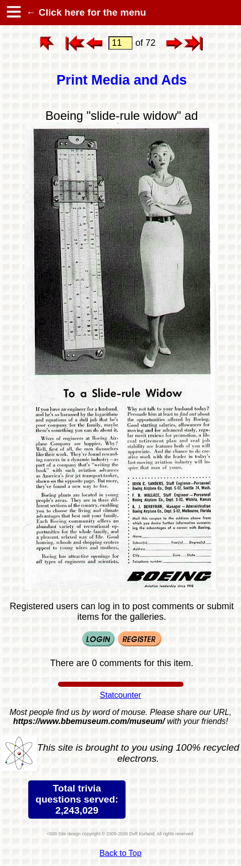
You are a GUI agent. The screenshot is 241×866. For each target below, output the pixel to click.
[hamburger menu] (13, 13)
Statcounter (120, 695)
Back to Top (120, 853)
